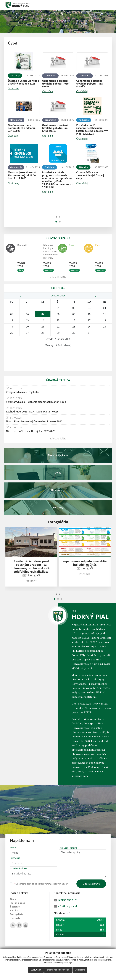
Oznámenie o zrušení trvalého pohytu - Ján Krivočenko (55, 128)
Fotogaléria (16, 914)
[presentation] (56, 216)
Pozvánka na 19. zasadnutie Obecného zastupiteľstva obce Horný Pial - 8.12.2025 (92, 129)
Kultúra (14, 910)
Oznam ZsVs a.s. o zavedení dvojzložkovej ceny (90, 175)
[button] (56, 221)
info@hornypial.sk (67, 906)
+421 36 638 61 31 (67, 900)
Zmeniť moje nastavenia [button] (58, 970)
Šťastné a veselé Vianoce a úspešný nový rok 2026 (23, 82)
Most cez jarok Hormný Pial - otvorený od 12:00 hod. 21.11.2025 (22, 175)
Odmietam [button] (80, 970)
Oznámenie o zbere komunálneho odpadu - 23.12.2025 (22, 128)
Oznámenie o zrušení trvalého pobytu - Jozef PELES (55, 83)
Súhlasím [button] (36, 970)
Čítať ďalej (13, 88)
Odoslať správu (91, 883)
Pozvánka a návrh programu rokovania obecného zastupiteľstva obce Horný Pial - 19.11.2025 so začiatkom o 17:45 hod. (57, 180)
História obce (17, 903)
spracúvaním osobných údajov (53, 883)
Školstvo (15, 907)
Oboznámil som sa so (41, 883)
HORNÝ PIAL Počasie (58, 359)
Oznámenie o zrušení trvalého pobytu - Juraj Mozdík (89, 83)
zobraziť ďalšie (58, 277)
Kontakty (15, 918)
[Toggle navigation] (106, 5)
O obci (13, 899)
